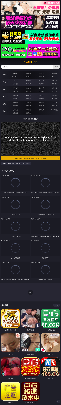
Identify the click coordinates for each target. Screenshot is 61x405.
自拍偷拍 (28, 81)
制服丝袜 (15, 91)
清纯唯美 (28, 98)
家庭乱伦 (28, 102)
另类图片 (54, 98)
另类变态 (54, 91)
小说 (4, 104)
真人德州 (28, 73)
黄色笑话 (41, 106)
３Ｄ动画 (54, 81)
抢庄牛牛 (54, 76)
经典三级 (28, 91)
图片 (4, 97)
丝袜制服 (28, 84)
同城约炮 (15, 110)
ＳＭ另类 (54, 84)
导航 (4, 111)
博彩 (4, 75)
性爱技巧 (54, 106)
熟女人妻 (15, 84)
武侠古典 (54, 102)
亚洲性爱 (15, 88)
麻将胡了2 (15, 76)
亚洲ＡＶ (15, 81)
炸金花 (28, 76)
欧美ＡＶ (41, 81)
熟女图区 (41, 98)
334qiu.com (30, 62)
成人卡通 (41, 88)
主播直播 (41, 84)
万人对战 (41, 73)
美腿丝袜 (15, 98)
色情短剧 (28, 113)
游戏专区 (54, 73)
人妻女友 (41, 102)
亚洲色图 (28, 95)
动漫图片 (54, 95)
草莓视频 (41, 110)
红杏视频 (15, 113)
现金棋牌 (41, 76)
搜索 (56, 67)
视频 (4, 82)
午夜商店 (28, 110)
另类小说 (28, 106)
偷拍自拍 (28, 88)
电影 (4, 89)
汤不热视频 (54, 110)
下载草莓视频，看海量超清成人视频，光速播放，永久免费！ (36, 158)
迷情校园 (15, 106)
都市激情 (15, 102)
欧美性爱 (54, 88)
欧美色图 (41, 95)
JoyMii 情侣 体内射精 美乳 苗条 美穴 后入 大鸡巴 (16, 163)
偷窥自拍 (15, 95)
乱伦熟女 (41, 91)
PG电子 (15, 73)
